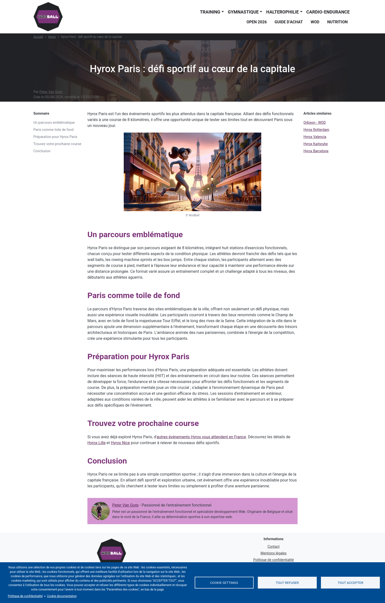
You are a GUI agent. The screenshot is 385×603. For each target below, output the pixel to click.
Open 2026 (257, 22)
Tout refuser (287, 583)
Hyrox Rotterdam (316, 130)
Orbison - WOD (314, 122)
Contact (274, 546)
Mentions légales (274, 553)
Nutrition (337, 22)
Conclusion (42, 151)
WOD (315, 22)
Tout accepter (350, 583)
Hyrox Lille (96, 442)
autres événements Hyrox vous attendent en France (201, 437)
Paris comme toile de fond (53, 130)
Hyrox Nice (120, 442)
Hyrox (52, 37)
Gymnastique (243, 11)
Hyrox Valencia (314, 137)
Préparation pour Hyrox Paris (55, 137)
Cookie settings (224, 583)
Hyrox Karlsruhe (315, 144)
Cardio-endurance (328, 11)
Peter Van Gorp (51, 92)
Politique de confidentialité (273, 560)
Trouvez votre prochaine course (57, 144)
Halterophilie (282, 11)
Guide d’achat (289, 22)
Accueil (38, 37)
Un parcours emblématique (54, 122)
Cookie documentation (62, 596)
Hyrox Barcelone (316, 151)
